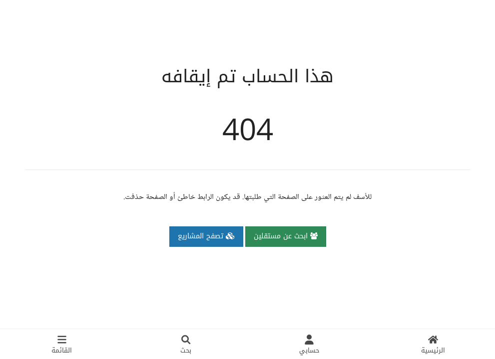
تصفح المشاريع (206, 236)
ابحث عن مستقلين (286, 236)
